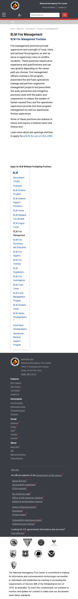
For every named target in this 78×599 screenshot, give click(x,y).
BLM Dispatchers (18, 270)
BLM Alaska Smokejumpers (20, 316)
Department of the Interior (50, 475)
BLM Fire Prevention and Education (19, 243)
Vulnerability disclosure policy (27, 520)
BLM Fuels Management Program (19, 297)
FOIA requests (20, 488)
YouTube (15, 434)
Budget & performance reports (28, 501)
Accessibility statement (24, 484)
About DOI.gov (20, 481)
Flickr (13, 430)
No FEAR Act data (22, 494)
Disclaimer (18, 510)
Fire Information (17, 403)
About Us (20, 29)
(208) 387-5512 (28, 374)
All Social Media (48, 7)
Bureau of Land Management (47, 29)
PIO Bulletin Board (18, 411)
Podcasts (17, 185)
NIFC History (16, 387)
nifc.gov (15, 469)
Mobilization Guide (18, 407)
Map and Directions (18, 455)
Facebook (15, 422)
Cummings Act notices (24, 524)
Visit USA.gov (18, 533)
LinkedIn (15, 437)
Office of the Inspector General (28, 497)
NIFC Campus (16, 383)
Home (13, 29)
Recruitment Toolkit (18, 179)
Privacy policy (20, 514)
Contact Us (62, 7)
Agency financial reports (25, 507)
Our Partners (30, 29)
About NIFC (15, 447)
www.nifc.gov (27, 359)
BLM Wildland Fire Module (19, 217)
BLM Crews (18, 210)
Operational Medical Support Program (18, 339)
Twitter (14, 426)
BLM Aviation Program (19, 192)
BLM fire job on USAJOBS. (39, 136)
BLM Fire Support (17, 253)
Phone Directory (17, 458)
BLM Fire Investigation (19, 278)
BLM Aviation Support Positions (19, 202)
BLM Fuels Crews (18, 286)
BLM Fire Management (19, 233)
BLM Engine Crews (18, 225)
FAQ (12, 451)
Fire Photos (16, 390)
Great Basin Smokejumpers (20, 327)
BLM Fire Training (17, 262)
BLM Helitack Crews (19, 307)
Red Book (14, 414)
